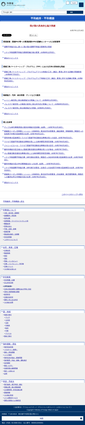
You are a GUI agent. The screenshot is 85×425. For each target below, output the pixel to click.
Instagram (73, 7)
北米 (6, 323)
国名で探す (8, 336)
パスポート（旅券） (11, 349)
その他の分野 (8, 302)
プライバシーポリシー (46, 407)
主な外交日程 (8, 283)
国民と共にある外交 (11, 300)
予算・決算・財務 (10, 229)
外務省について (9, 210)
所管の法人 (8, 226)
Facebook (69, 7)
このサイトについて (11, 240)
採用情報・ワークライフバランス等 (16, 221)
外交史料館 (8, 237)
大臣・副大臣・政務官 (11, 213)
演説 (5, 258)
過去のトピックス (11, 58)
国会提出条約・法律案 (11, 234)
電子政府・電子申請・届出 (13, 384)
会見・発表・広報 (10, 247)
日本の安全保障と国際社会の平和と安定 (17, 289)
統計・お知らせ (9, 371)
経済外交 (7, 294)
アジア (7, 317)
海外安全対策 (8, 347)
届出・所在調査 (9, 352)
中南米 (7, 325)
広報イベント (8, 266)
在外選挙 (7, 363)
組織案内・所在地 (10, 215)
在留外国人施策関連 (11, 368)
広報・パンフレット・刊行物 (14, 264)
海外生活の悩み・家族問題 (13, 358)
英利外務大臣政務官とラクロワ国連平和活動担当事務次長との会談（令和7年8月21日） (38, 138)
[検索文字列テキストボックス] (34, 12)
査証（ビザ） (8, 365)
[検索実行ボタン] (75, 12)
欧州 (6, 328)
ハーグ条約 (8, 355)
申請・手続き (8, 381)
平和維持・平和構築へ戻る (13, 201)
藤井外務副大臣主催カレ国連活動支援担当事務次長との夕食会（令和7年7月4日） (36, 149)
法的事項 (18, 407)
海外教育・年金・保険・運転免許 (15, 360)
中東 (6, 331)
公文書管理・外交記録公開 (13, 390)
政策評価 (7, 231)
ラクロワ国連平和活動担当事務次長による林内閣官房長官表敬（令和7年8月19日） (37, 142)
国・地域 (7, 312)
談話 (5, 256)
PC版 (67, 2)
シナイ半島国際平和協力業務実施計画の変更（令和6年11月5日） (29, 52)
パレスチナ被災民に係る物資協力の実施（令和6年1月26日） (28, 108)
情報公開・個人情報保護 (12, 387)
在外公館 (7, 218)
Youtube (76, 7)
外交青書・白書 (9, 280)
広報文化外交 (8, 297)
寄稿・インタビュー (11, 261)
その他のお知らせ (10, 269)
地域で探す (8, 315)
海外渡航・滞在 (9, 344)
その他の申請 (8, 395)
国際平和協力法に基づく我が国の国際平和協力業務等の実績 (28, 47)
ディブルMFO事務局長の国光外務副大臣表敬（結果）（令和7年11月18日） (34, 127)
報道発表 (7, 253)
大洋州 (7, 320)
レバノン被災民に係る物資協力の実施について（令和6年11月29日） (31, 100)
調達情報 (7, 392)
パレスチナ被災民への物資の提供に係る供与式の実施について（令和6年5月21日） (37, 104)
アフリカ (8, 333)
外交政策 (7, 277)
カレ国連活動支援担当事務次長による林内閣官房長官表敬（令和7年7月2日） (34, 153)
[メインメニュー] (81, 5)
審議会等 (7, 224)
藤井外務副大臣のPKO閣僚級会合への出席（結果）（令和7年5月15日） (32, 164)
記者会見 (7, 250)
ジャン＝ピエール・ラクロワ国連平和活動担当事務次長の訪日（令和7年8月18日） (37, 145)
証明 (5, 374)
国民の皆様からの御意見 (12, 400)
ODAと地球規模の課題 (11, 292)
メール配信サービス (11, 398)
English (74, 3)
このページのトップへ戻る (72, 194)
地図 (41, 418)
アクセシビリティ (29, 407)
